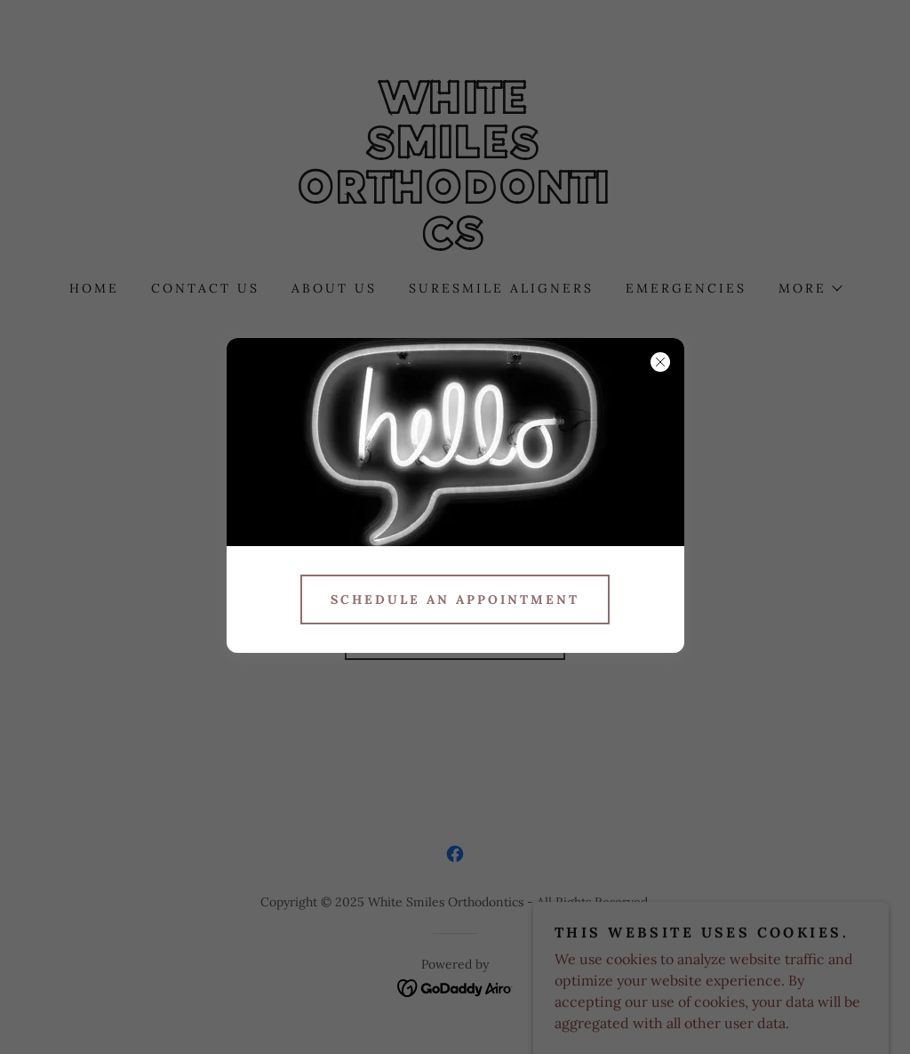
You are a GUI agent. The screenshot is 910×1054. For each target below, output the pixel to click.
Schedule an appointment (455, 599)
